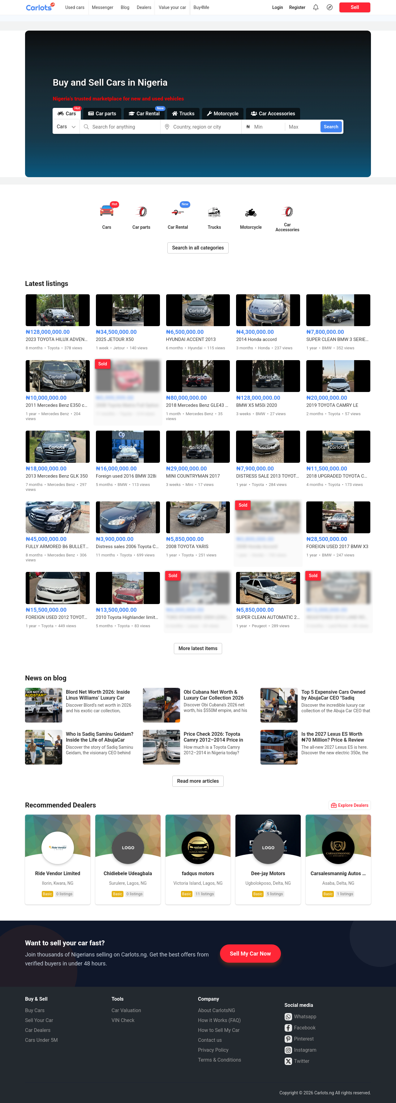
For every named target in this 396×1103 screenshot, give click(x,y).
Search (331, 127)
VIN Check (123, 1020)
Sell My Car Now (250, 953)
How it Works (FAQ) (219, 1020)
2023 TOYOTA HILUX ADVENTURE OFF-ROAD (58, 339)
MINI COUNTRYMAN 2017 (193, 476)
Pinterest (299, 1039)
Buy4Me (201, 7)
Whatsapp (300, 1016)
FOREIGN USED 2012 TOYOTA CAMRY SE (58, 617)
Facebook (300, 1028)
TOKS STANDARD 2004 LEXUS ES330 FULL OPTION (198, 617)
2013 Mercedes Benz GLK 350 (57, 476)
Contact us (210, 1040)
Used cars (74, 7)
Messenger (102, 7)
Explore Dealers (349, 805)
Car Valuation (126, 1010)
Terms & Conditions (219, 1060)
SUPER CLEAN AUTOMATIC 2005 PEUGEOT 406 (268, 617)
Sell (355, 7)
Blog (125, 7)
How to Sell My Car (218, 1030)
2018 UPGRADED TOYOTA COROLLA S (338, 476)
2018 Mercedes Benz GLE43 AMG (198, 405)
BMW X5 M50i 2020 (256, 405)
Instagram (300, 1050)
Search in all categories (198, 248)
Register (297, 7)
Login (277, 7)
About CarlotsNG (216, 1010)
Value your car (172, 7)
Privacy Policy (213, 1050)
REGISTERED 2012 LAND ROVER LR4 (338, 617)
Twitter (297, 1061)
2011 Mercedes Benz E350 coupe (58, 405)
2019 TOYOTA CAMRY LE (332, 405)
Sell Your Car (39, 1020)
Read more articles (198, 781)
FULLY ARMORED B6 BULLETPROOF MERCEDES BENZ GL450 (58, 546)
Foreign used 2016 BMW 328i (126, 476)
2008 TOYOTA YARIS (187, 546)
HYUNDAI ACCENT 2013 (191, 339)
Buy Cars (35, 1010)
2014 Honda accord (256, 339)
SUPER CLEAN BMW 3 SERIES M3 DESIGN (338, 339)
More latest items (198, 648)
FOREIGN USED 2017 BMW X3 (337, 546)
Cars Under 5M (41, 1040)
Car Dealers (37, 1030)
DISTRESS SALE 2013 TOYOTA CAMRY (268, 476)
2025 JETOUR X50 (115, 339)
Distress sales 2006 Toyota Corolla (128, 546)
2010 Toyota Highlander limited (128, 617)
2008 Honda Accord (256, 546)
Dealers (144, 7)
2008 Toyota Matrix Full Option (127, 405)
